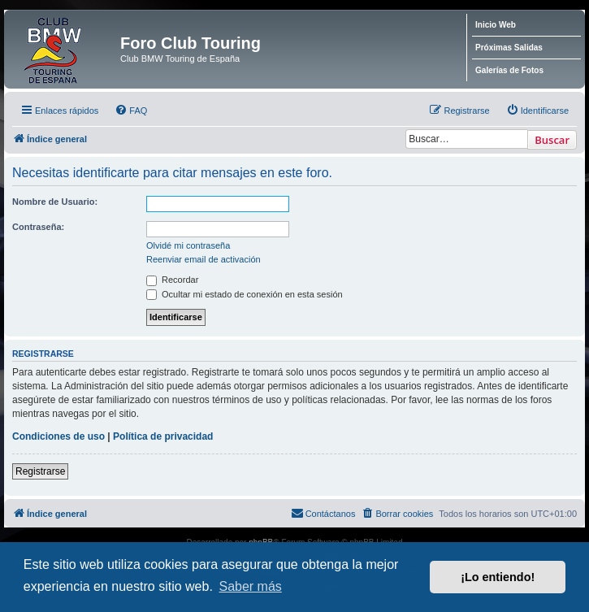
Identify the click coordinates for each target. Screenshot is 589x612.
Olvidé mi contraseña (188, 245)
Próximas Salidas (509, 47)
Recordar (172, 279)
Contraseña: (38, 227)
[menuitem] (131, 110)
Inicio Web (495, 24)
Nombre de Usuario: (54, 201)
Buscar (552, 139)
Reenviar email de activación (203, 259)
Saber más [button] (250, 586)
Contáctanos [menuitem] (323, 513)
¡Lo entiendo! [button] (498, 577)
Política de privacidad (163, 436)
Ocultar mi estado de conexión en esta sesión (244, 294)
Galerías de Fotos (509, 70)
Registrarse (40, 471)
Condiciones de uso (58, 436)
